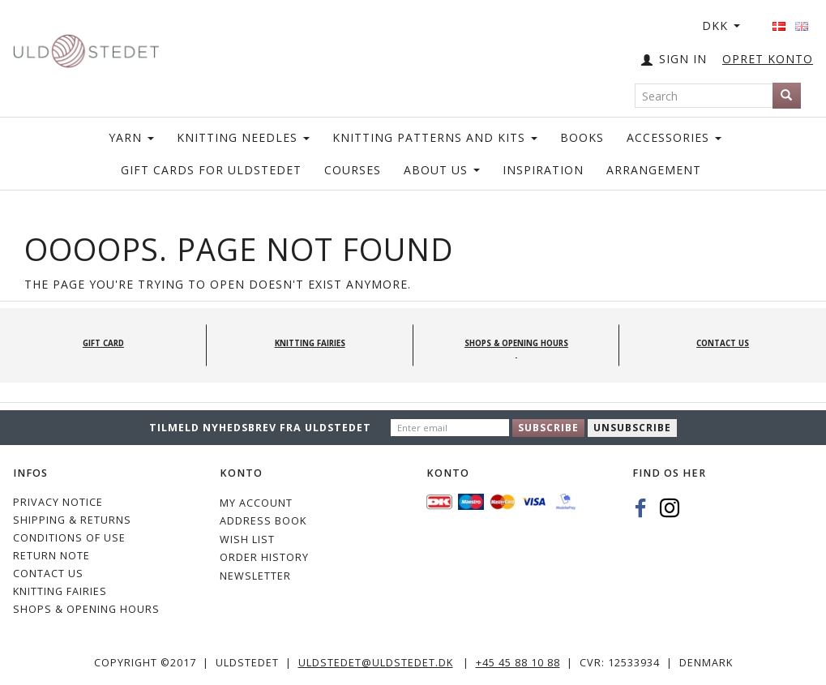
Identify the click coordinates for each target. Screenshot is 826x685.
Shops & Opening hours (86, 609)
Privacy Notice (58, 502)
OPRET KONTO (767, 58)
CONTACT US (48, 573)
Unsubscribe (632, 428)
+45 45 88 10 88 (518, 663)
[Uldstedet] (86, 47)
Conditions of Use (69, 538)
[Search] (787, 96)
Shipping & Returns (72, 520)
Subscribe (548, 428)
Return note (51, 556)
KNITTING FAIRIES (60, 591)
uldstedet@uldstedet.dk (375, 663)
